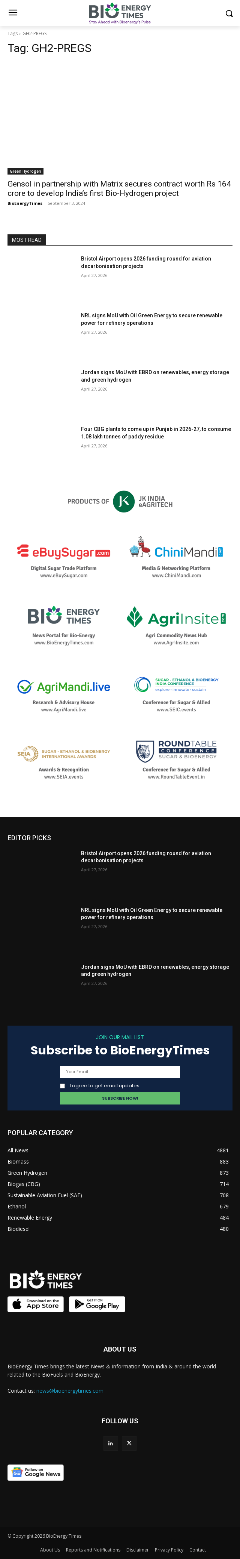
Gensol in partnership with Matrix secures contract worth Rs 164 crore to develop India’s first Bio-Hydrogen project (119, 188)
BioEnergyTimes (25, 203)
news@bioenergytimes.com (70, 1390)
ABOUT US (120, 1349)
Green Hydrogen (25, 171)
